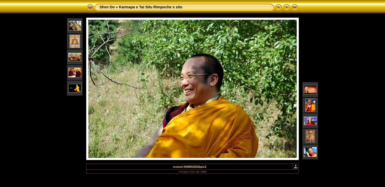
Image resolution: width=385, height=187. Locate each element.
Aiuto (204, 171)
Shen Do (107, 7)
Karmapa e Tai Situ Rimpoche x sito (150, 7)
